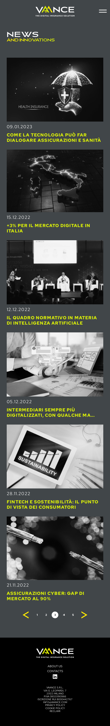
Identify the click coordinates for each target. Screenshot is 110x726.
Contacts (55, 671)
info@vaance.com (55, 702)
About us (55, 666)
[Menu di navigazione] (102, 11)
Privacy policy (55, 705)
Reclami (55, 711)
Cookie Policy (55, 708)
